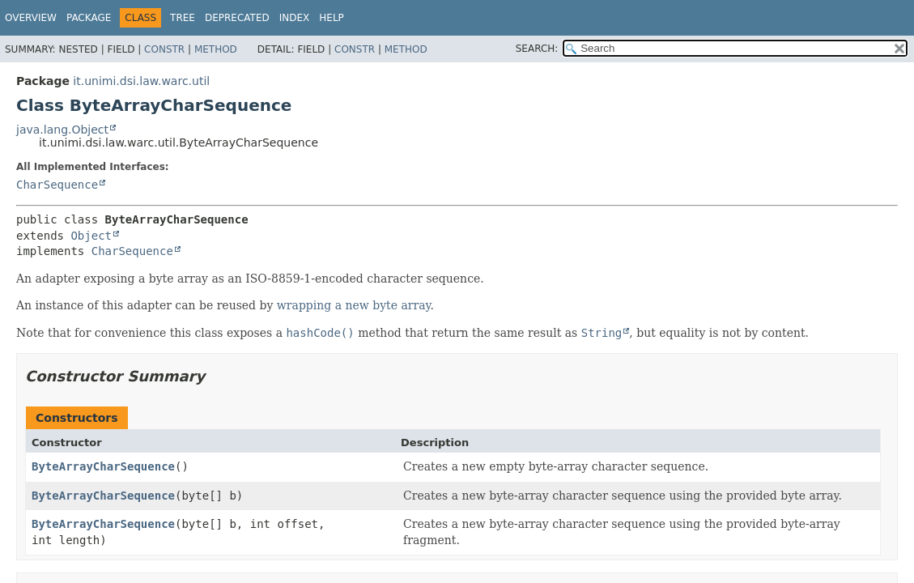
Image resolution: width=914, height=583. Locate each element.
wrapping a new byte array (354, 305)
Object (91, 235)
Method (215, 49)
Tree (182, 17)
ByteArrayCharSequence (103, 466)
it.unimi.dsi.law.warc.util (141, 80)
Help (331, 17)
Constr (164, 49)
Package (88, 17)
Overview (31, 17)
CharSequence (57, 184)
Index (294, 17)
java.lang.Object (62, 129)
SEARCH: (537, 48)
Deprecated (237, 17)
